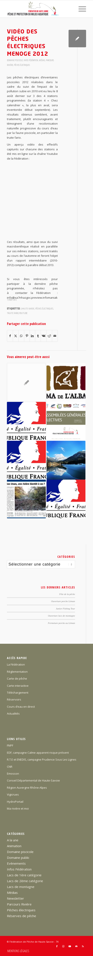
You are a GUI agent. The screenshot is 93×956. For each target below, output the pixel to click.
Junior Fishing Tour (65, 608)
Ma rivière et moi (18, 808)
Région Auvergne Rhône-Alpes (27, 788)
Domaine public (18, 857)
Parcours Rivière (19, 904)
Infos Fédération (31, 60)
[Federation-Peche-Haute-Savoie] (38, 8)
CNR (9, 767)
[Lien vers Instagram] (63, 946)
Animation (14, 846)
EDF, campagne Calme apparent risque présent (38, 753)
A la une (12, 840)
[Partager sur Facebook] (10, 335)
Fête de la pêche (67, 594)
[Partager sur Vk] (43, 335)
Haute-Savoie (28, 308)
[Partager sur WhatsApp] (21, 335)
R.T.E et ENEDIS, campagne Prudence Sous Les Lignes (41, 759)
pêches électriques (44, 308)
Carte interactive (18, 686)
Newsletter (15, 898)
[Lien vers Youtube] (70, 946)
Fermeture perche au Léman (61, 623)
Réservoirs (14, 699)
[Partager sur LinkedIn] (32, 335)
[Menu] (80, 8)
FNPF (10, 745)
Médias (42, 60)
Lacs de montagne (20, 887)
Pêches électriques (22, 65)
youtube (23, 313)
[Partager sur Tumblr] (38, 335)
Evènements (16, 863)
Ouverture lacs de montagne (61, 615)
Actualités (13, 713)
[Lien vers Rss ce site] (83, 946)
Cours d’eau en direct (21, 707)
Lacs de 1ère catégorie (24, 875)
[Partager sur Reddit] (49, 335)
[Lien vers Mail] (76, 946)
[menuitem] (80, 8)
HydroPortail (15, 802)
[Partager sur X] (15, 335)
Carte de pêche (17, 678)
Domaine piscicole (15, 60)
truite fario (13, 313)
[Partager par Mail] (55, 335)
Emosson (13, 773)
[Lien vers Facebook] (57, 946)
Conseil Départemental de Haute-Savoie (33, 780)
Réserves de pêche (21, 916)
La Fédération (16, 664)
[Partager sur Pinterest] (27, 335)
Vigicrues (13, 794)
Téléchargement (17, 692)
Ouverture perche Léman (63, 601)
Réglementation (17, 672)
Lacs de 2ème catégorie (25, 881)
